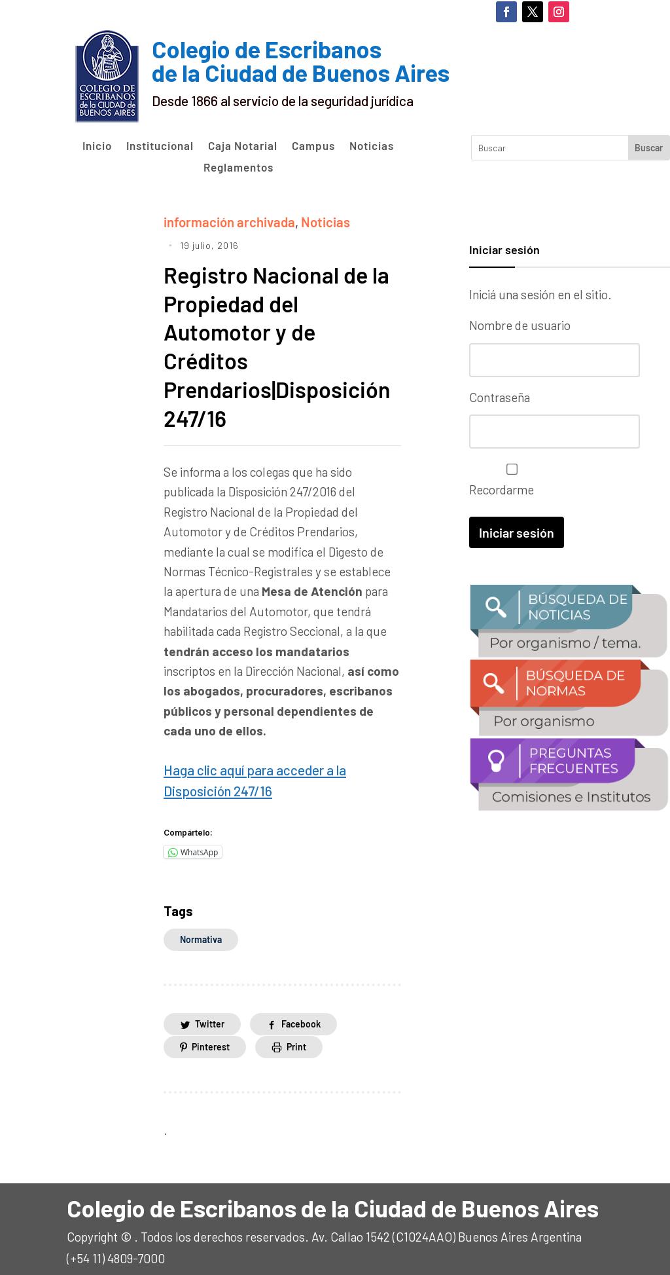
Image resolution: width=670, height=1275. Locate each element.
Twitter (209, 1016)
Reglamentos (238, 168)
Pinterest (211, 1039)
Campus (313, 146)
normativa (201, 932)
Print (296, 1039)
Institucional (160, 146)
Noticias (371, 146)
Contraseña (499, 396)
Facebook (301, 1016)
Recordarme (508, 479)
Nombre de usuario (520, 325)
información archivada (225, 221)
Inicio (97, 146)
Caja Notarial (242, 146)
